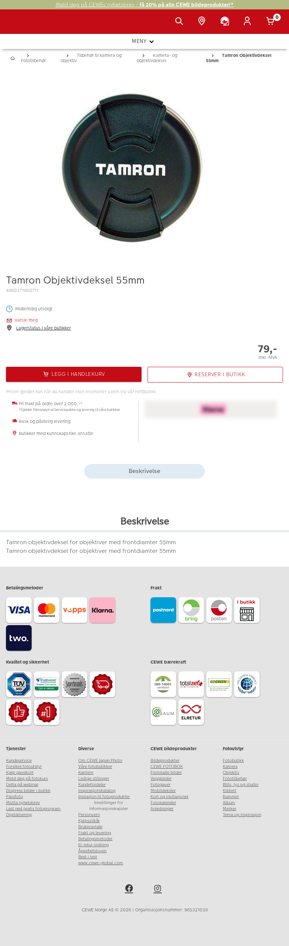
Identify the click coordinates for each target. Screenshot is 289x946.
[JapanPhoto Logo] (21, 25)
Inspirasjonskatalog (97, 790)
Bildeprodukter (165, 760)
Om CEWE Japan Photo (100, 760)
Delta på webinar (22, 784)
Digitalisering (19, 815)
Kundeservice (19, 760)
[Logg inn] (248, 21)
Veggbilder (161, 778)
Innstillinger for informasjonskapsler (108, 806)
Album (229, 803)
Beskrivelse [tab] (144, 471)
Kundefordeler (92, 784)
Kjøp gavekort (19, 772)
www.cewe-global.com (100, 863)
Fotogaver (160, 784)
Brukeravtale (90, 827)
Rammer (231, 797)
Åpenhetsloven (92, 851)
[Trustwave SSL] (48, 685)
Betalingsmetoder (95, 839)
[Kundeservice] (226, 21)
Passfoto (14, 797)
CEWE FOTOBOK (167, 766)
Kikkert (229, 790)
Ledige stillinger (93, 778)
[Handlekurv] (271, 21)
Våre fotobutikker (95, 766)
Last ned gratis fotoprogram (33, 809)
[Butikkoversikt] (203, 21)
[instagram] (159, 889)
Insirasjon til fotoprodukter (104, 797)
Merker (229, 809)
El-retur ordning (93, 845)
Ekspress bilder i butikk (28, 790)
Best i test (87, 857)
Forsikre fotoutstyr (24, 766)
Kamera (230, 766)
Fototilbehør (235, 778)
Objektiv (231, 772)
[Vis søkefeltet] (180, 21)
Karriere (85, 772)
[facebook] (130, 889)
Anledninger (162, 809)
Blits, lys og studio (241, 784)
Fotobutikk (233, 760)
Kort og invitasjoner (170, 797)
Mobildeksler (163, 790)
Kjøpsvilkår (89, 821)
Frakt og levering (94, 833)
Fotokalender (163, 803)
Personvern (89, 815)
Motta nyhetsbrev (23, 803)
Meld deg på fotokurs (27, 778)
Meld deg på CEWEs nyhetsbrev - (145, 5)
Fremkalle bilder (166, 772)
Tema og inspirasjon (242, 815)
